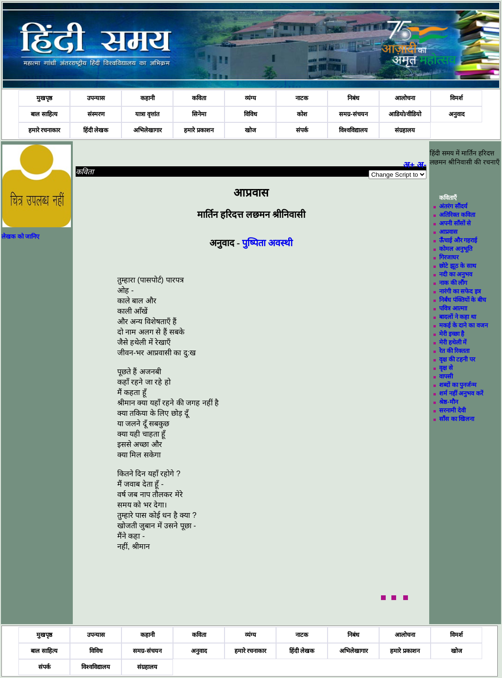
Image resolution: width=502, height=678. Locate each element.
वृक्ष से (446, 367)
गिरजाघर (449, 257)
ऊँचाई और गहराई (458, 240)
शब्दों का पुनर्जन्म (457, 384)
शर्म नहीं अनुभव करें (461, 393)
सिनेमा (199, 114)
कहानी (147, 98)
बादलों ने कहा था (457, 316)
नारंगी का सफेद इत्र (460, 291)
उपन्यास (96, 98)
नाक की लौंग (453, 282)
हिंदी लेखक (96, 130)
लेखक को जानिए (20, 236)
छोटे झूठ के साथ (457, 265)
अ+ (409, 165)
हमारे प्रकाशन (199, 130)
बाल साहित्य (44, 114)
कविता (199, 98)
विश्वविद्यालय (353, 130)
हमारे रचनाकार (44, 130)
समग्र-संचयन (353, 114)
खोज (250, 130)
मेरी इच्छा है (451, 333)
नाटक (301, 98)
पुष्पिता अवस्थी (267, 243)
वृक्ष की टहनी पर (457, 359)
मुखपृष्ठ (44, 98)
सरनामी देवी (452, 410)
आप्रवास (448, 231)
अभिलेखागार (147, 130)
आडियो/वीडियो (405, 114)
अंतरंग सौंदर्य (453, 206)
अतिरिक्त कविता (457, 214)
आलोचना (405, 98)
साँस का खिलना (456, 418)
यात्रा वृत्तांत (147, 114)
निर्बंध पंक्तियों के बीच (462, 299)
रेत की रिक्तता (454, 350)
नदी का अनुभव (455, 274)
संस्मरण (95, 114)
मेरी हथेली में (453, 342)
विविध (250, 114)
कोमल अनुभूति (455, 248)
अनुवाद (457, 114)
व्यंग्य (250, 98)
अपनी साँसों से (455, 223)
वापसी (446, 376)
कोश (302, 114)
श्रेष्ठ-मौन (448, 401)
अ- (421, 165)
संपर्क (302, 130)
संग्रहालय (405, 130)
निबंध (353, 98)
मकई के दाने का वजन (463, 325)
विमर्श (456, 98)
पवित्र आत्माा (453, 308)
